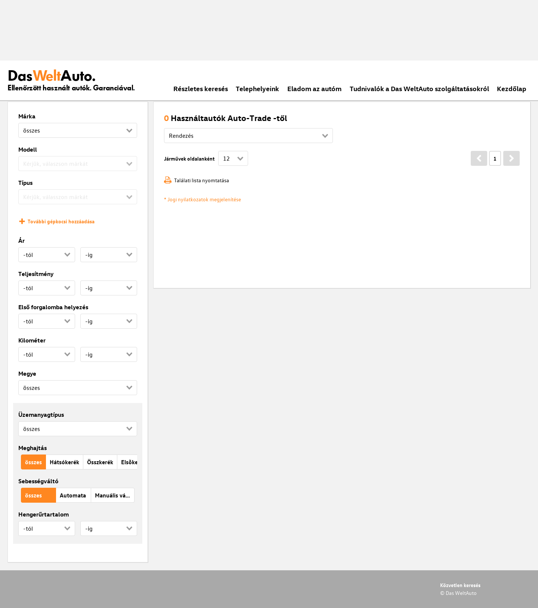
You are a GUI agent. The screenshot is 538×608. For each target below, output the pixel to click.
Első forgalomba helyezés (53, 307)
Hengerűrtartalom (43, 514)
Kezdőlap (511, 88)
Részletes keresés (200, 88)
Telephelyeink (257, 88)
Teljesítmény (35, 273)
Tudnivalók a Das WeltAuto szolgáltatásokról (419, 88)
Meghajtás (32, 448)
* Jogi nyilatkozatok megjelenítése (202, 199)
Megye (27, 373)
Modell (27, 149)
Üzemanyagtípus (41, 414)
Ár (21, 240)
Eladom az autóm (314, 88)
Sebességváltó (38, 481)
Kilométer (32, 340)
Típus (25, 182)
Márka (26, 116)
